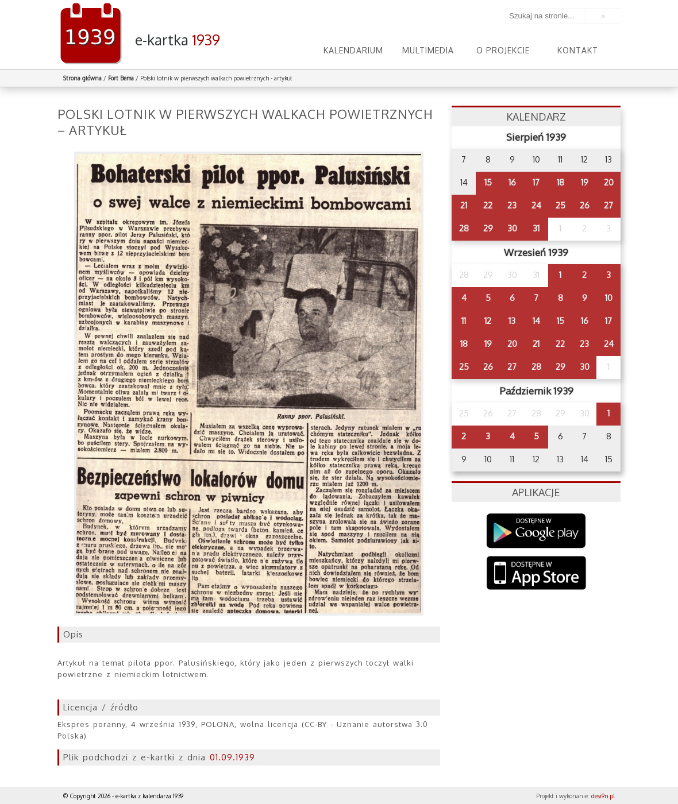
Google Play (536, 531)
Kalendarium (353, 50)
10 (608, 297)
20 (609, 182)
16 (512, 182)
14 (536, 320)
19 (584, 182)
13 (512, 320)
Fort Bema (121, 78)
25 (560, 205)
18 (560, 182)
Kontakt (577, 50)
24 (536, 205)
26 (585, 205)
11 (463, 320)
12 (487, 320)
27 (608, 205)
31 (536, 228)
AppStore (536, 574)
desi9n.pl (603, 796)
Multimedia (428, 50)
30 (512, 228)
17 (536, 182)
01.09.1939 (232, 757)
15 (488, 182)
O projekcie (503, 50)
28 (464, 228)
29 (488, 228)
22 (487, 205)
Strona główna (82, 78)
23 (512, 205)
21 (463, 205)
